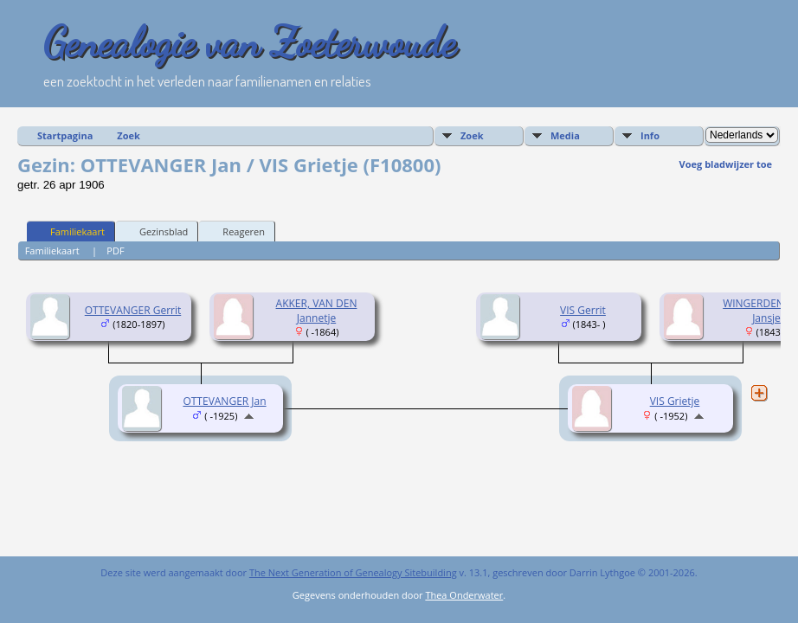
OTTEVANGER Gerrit (133, 310)
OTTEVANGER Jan (224, 401)
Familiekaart (70, 231)
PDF (115, 250)
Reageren (236, 231)
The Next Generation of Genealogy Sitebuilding (353, 572)
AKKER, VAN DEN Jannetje (316, 310)
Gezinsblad (156, 231)
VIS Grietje (675, 401)
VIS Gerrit (583, 310)
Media (565, 135)
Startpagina (65, 135)
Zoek (128, 135)
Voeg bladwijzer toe (725, 163)
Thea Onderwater (464, 594)
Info (650, 135)
